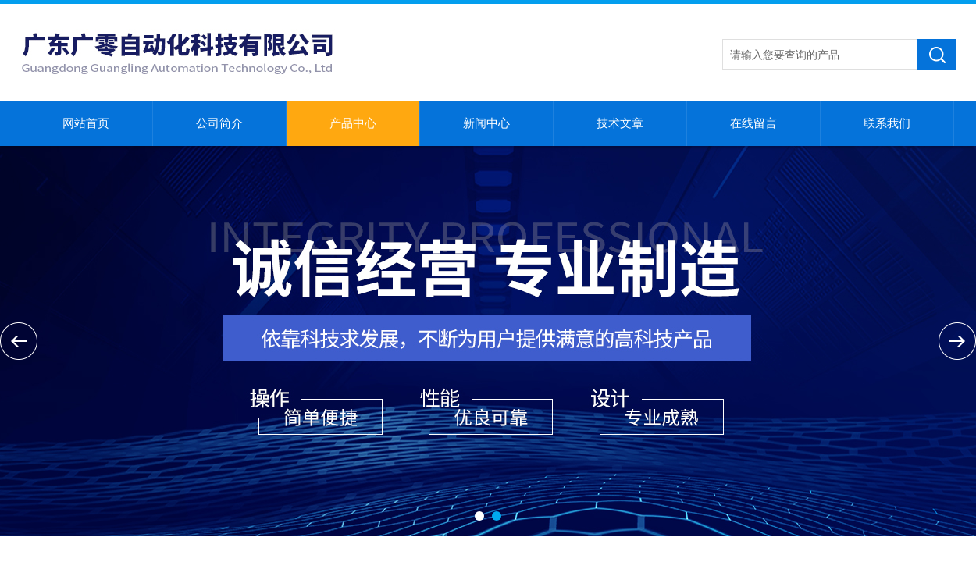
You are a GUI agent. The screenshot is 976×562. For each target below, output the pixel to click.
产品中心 (352, 123)
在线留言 (753, 123)
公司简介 (219, 123)
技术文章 (620, 123)
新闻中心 (486, 123)
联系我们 (887, 123)
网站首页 (85, 123)
